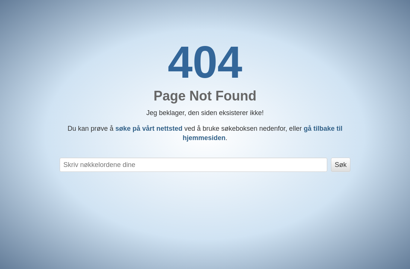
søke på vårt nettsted (148, 128)
